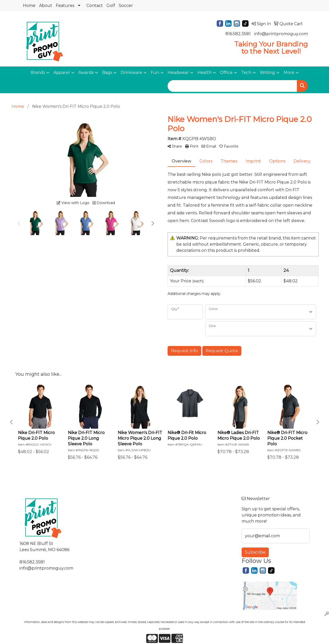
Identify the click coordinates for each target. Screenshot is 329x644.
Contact (94, 5)
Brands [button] (38, 72)
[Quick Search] (232, 86)
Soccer (126, 5)
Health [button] (204, 72)
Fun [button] (155, 72)
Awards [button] (86, 72)
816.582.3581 (238, 33)
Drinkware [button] (131, 72)
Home (29, 5)
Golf (110, 5)
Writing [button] (267, 72)
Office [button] (226, 72)
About (45, 5)
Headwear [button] (178, 72)
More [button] (289, 72)
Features (65, 5)
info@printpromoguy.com (281, 33)
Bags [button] (107, 72)
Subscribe (255, 552)
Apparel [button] (61, 72)
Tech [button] (246, 72)
